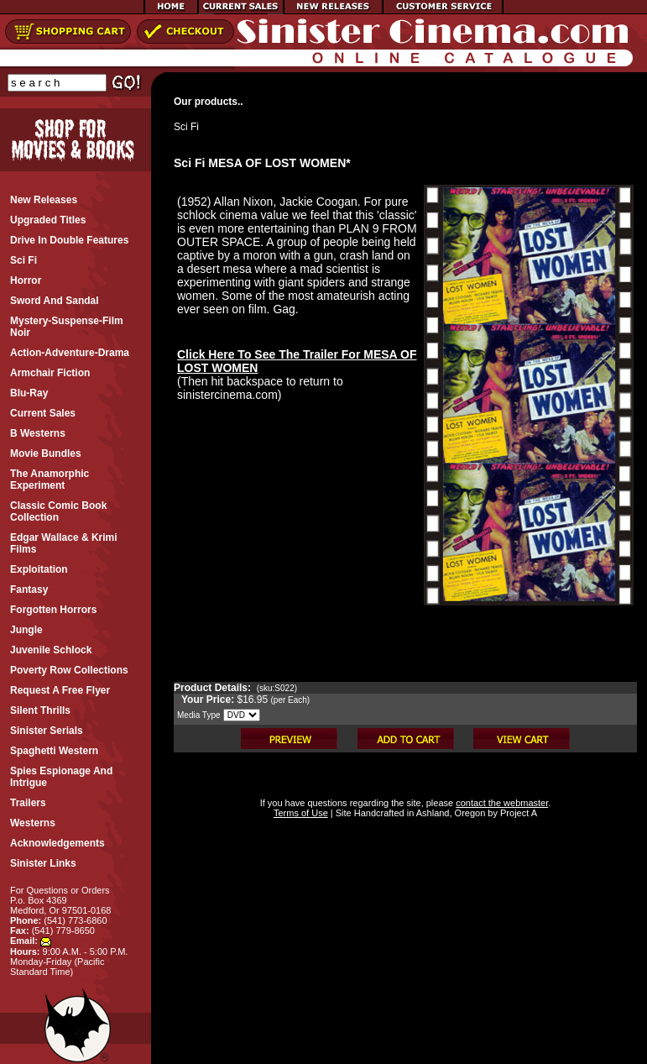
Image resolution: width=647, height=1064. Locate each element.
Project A (517, 813)
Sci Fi (186, 127)
